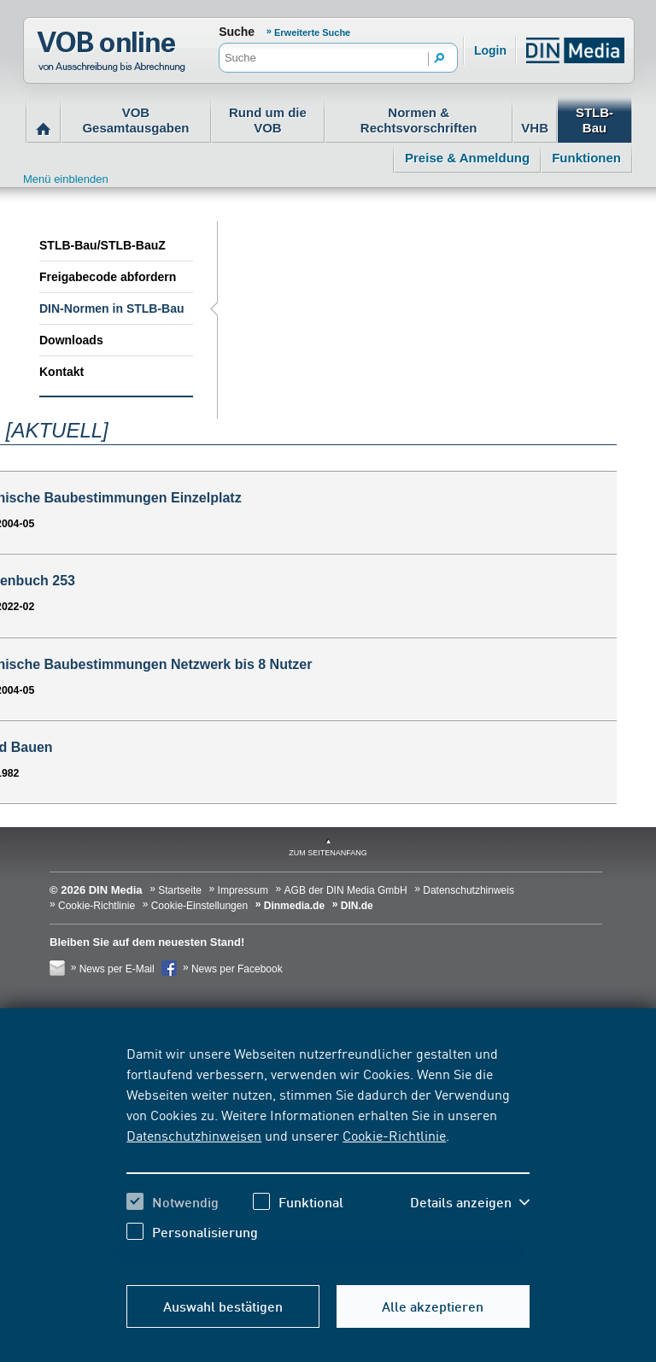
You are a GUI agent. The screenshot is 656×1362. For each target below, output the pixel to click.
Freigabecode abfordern (107, 277)
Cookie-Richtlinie (394, 1134)
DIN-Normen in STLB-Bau (111, 308)
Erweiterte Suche (312, 32)
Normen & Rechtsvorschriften (418, 120)
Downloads (71, 340)
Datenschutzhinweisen (193, 1134)
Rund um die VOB (268, 120)
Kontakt (61, 372)
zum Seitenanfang (328, 852)
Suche (237, 31)
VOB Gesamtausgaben (135, 120)
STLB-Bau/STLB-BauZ (102, 245)
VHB (534, 127)
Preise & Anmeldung (467, 157)
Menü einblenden (65, 179)
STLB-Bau (594, 120)
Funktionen (586, 157)
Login (490, 50)
